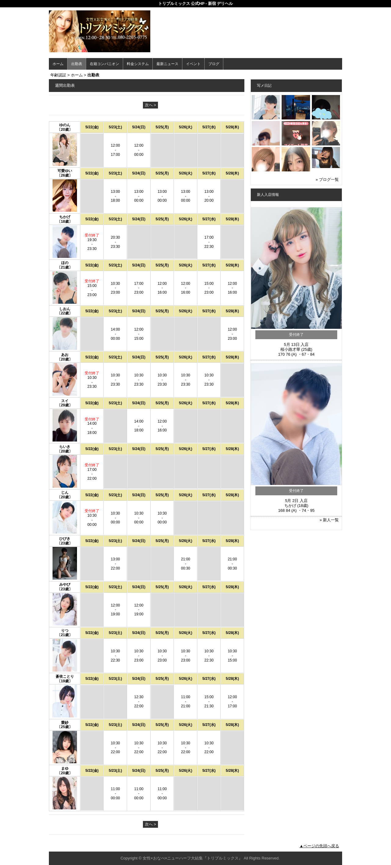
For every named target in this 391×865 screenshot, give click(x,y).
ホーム (58, 64)
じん (64, 492)
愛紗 (64, 722)
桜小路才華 (290, 349)
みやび (64, 584)
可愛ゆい (64, 171)
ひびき (64, 539)
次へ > (150, 105)
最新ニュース (167, 64)
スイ (64, 401)
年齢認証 (58, 75)
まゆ (64, 768)
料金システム (138, 64)
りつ (64, 631)
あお (64, 355)
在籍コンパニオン (104, 64)
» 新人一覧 (329, 520)
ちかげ (64, 217)
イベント (193, 64)
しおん (64, 309)
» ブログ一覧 (327, 179)
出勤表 (76, 64)
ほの (64, 263)
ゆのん (64, 125)
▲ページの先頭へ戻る (319, 846)
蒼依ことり (65, 676)
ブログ (213, 64)
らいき (64, 447)
